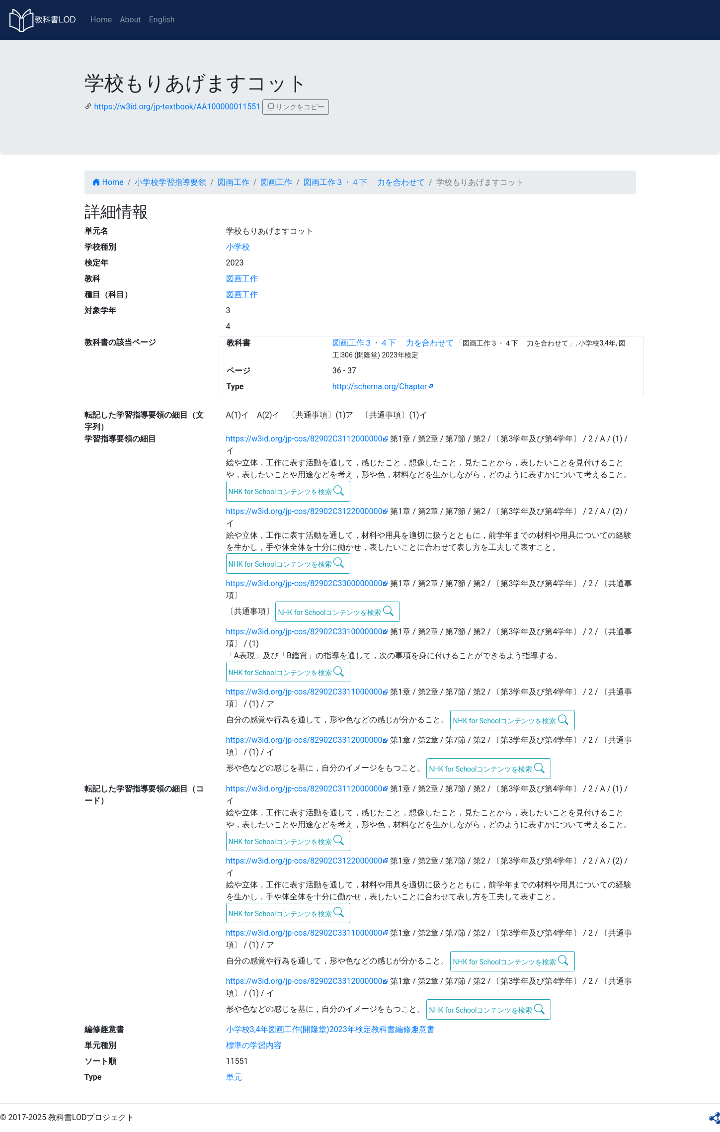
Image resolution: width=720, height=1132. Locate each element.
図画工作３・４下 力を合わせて (364, 182)
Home (101, 19)
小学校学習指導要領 (170, 182)
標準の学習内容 (254, 1045)
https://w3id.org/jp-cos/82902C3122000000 (304, 511)
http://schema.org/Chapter (379, 386)
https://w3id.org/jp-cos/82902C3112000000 (304, 438)
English (162, 19)
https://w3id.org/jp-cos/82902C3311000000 (304, 692)
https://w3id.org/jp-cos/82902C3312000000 (304, 740)
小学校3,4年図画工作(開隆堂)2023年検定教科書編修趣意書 (330, 1029)
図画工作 (233, 182)
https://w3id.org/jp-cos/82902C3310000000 (304, 631)
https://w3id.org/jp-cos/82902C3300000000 (304, 583)
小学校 (238, 247)
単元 (234, 1077)
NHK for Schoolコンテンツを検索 (286, 491)
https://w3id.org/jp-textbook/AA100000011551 (177, 106)
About (130, 19)
